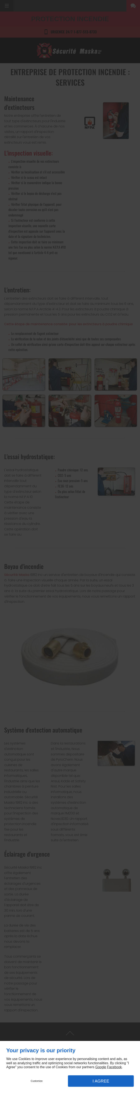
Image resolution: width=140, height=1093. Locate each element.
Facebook (114, 1067)
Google (100, 1067)
